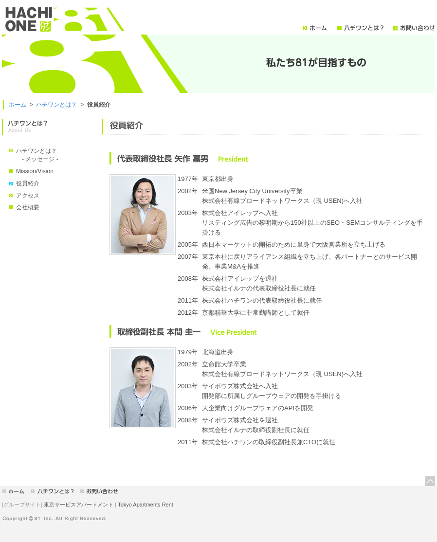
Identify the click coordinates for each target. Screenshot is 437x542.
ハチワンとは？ (56, 104)
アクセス (27, 195)
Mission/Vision (35, 171)
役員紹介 (27, 183)
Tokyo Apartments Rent (145, 504)
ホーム (17, 104)
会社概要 (27, 207)
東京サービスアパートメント (78, 504)
